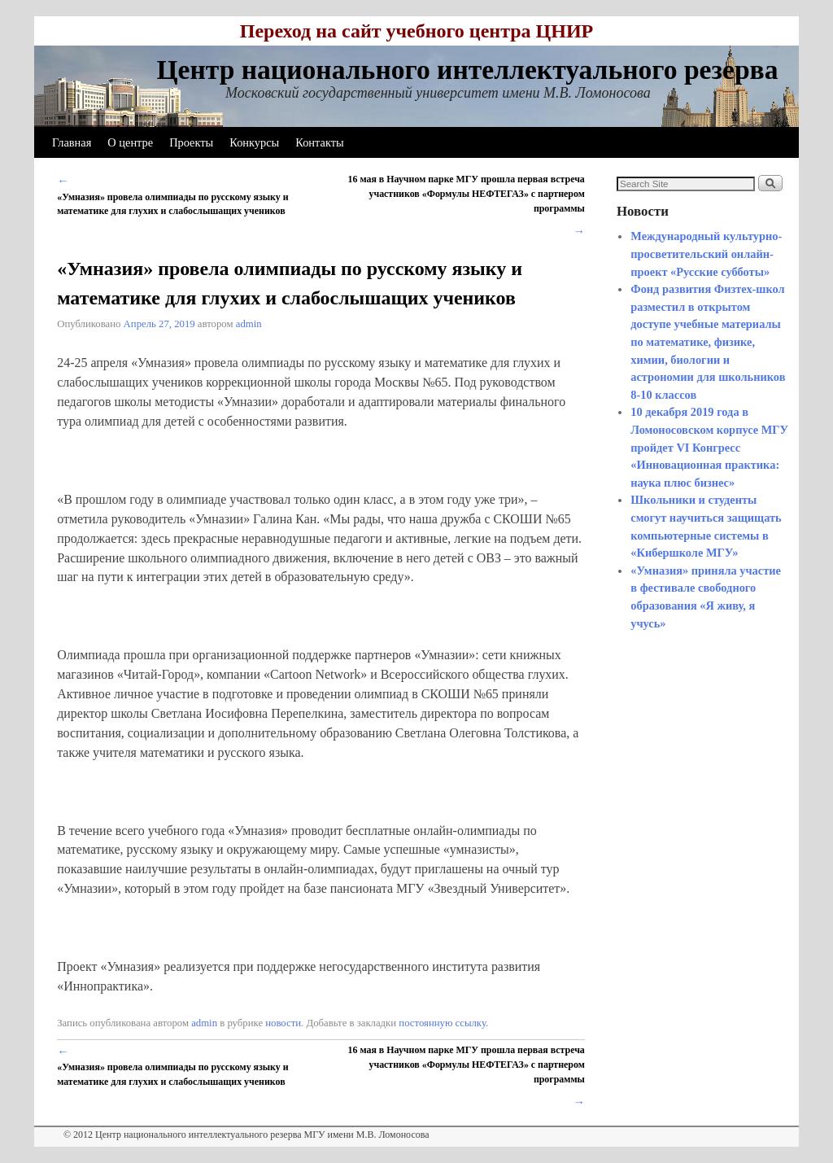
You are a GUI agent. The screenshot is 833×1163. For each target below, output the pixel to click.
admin (249, 324)
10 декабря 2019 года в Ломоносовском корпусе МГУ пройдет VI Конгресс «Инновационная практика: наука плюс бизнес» (709, 446)
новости (283, 1023)
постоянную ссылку (442, 1023)
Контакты (319, 142)
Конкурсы (254, 142)
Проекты (191, 142)
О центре (130, 142)
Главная (71, 142)
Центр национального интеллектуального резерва (467, 70)
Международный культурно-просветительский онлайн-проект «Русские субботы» (706, 254)
